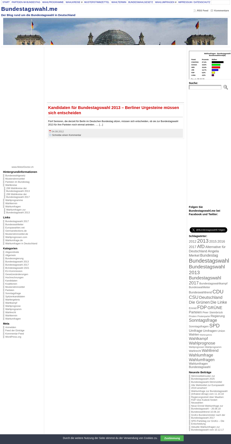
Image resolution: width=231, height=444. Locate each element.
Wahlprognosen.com (16, 237)
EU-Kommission (13, 271)
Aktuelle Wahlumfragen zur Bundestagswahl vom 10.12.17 (207, 428)
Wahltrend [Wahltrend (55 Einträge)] (210, 350)
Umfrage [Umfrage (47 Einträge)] (195, 331)
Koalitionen (11, 283)
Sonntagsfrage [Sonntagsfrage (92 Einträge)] (203, 320)
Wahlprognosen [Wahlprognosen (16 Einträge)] (196, 347)
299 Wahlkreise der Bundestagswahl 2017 (18, 195)
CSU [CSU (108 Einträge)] (193, 297)
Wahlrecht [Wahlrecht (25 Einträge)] (195, 350)
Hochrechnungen (14, 277)
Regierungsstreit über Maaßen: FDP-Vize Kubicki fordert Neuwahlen (207, 400)
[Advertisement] (23, 105)
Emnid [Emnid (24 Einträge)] (193, 308)
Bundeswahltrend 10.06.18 (205, 411)
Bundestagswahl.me (29, 9)
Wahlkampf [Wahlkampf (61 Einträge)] (198, 338)
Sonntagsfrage (13, 293)
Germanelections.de (16, 230)
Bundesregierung (14, 258)
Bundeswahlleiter (14, 224)
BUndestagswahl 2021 (17, 268)
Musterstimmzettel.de (16, 234)
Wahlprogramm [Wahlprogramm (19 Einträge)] (213, 347)
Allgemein (10, 255)
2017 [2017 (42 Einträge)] (192, 247)
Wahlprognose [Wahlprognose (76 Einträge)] (202, 343)
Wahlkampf (11, 302)
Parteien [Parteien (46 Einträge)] (195, 312)
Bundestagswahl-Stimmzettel (206, 382)
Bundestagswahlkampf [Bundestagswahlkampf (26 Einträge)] (213, 283)
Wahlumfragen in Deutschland (21, 243)
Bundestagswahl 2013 (17, 261)
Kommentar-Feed (14, 333)
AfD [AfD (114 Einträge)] (201, 246)
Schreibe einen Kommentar (66, 135)
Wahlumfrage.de (14, 240)
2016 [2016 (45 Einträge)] (221, 241)
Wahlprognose (13, 306)
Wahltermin (11, 203)
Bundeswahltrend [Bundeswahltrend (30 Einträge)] (200, 292)
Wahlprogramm (13, 309)
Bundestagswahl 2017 (17, 221)
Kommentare (221, 10)
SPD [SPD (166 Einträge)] (214, 325)
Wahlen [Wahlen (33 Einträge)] (194, 334)
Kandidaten (11, 280)
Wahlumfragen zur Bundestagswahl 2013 (18, 211)
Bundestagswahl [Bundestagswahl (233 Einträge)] (209, 261)
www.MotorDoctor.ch (22, 167)
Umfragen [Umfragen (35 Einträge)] (210, 331)
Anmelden (10, 327)
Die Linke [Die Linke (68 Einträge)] (218, 302)
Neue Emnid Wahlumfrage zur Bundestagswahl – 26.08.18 (207, 407)
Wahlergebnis (12, 299)
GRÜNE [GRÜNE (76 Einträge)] (214, 307)
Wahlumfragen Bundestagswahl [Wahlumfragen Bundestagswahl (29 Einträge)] (199, 365)
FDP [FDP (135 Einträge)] (202, 307)
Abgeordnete (12, 252)
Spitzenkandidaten (15, 296)
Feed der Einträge (14, 330)
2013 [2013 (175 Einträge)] (203, 241)
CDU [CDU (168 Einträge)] (218, 292)
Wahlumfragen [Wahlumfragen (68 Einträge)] (202, 360)
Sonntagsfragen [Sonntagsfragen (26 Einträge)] (199, 326)
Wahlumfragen (13, 206)
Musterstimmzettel (15, 178)
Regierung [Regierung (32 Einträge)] (218, 316)
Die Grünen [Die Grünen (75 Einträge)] (199, 302)
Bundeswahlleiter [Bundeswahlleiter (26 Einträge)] (199, 287)
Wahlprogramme (14, 200)
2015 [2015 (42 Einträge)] (213, 241)
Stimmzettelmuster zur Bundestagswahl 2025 (203, 377)
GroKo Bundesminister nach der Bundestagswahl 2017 (208, 416)
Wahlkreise (11, 185)
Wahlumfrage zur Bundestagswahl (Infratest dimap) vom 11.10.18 (209, 392)
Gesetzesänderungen (16, 274)
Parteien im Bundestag (17, 181)
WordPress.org (13, 336)
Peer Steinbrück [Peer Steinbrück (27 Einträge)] (213, 312)
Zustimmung (172, 438)
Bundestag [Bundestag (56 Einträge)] (209, 255)
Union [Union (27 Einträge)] (221, 330)
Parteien (9, 290)
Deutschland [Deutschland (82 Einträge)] (211, 297)
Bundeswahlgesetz (15, 175)
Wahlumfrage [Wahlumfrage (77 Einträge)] (201, 355)
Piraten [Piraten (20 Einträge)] (193, 316)
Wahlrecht (10, 312)
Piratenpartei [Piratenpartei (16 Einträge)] (203, 316)
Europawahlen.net (15, 227)
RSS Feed (202, 10)
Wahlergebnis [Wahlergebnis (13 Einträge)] (206, 335)
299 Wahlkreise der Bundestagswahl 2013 (18, 189)
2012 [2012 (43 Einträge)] (192, 241)
